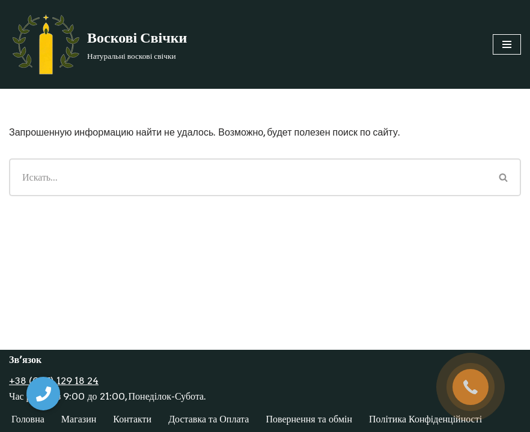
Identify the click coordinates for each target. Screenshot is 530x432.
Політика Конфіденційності (425, 419)
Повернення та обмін (309, 419)
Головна (27, 419)
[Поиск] (248, 177)
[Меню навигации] (507, 44)
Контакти (132, 419)
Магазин (78, 419)
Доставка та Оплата (208, 419)
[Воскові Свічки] (98, 44)
